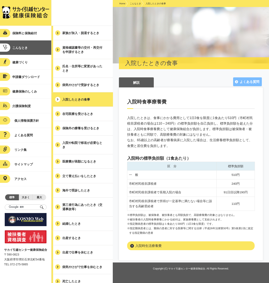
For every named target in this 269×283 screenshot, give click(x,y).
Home (122, 3)
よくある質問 (249, 82)
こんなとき (135, 3)
